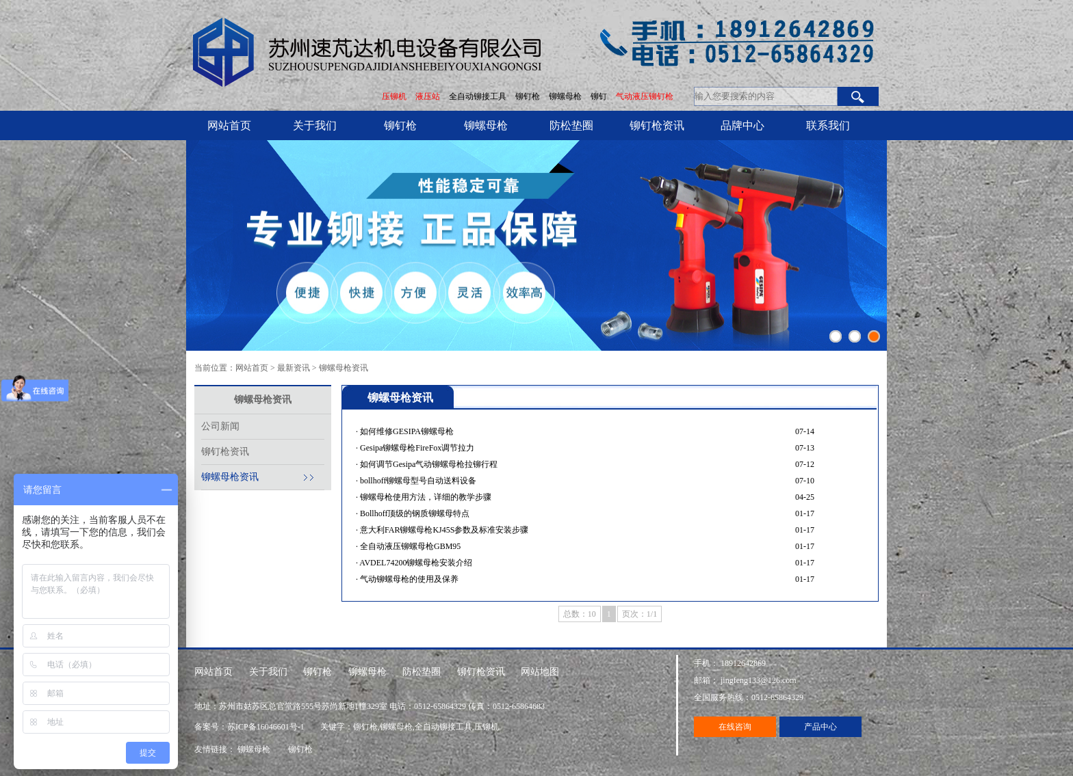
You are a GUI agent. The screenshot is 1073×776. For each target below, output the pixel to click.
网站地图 (540, 672)
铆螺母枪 (566, 96)
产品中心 (820, 727)
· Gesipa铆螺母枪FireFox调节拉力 (415, 448)
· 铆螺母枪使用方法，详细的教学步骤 (423, 497)
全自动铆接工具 (478, 96)
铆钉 (600, 96)
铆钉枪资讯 (657, 125)
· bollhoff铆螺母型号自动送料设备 (416, 480)
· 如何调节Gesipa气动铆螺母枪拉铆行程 (426, 464)
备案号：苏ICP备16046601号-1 (250, 727)
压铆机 (394, 96)
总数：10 (579, 614)
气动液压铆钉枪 (644, 96)
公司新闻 (220, 426)
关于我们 (315, 125)
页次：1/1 (639, 614)
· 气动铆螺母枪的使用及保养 (407, 579)
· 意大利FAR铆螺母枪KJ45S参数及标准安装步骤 (442, 530)
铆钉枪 (527, 96)
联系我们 (828, 125)
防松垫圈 (571, 125)
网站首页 (229, 125)
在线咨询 (735, 727)
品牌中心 (742, 125)
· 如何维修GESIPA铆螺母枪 (405, 431)
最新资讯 (293, 368)
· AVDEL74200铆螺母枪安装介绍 (414, 562)
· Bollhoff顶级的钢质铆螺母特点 (412, 513)
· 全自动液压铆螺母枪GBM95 (408, 546)
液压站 (427, 96)
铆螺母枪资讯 (343, 368)
